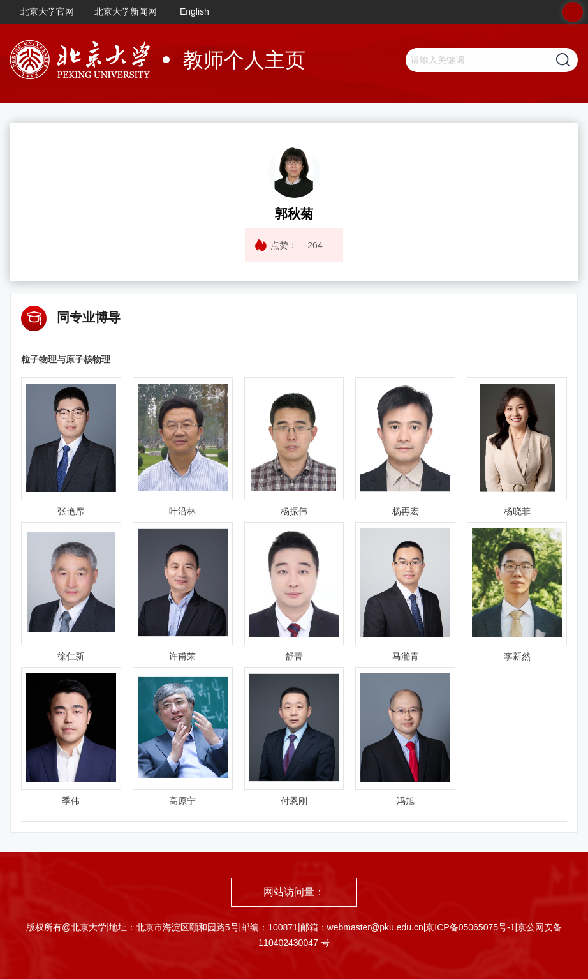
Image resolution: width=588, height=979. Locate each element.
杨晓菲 (517, 511)
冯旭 (406, 801)
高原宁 (182, 801)
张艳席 (70, 511)
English (194, 11)
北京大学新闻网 (125, 11)
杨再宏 (405, 511)
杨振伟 (294, 511)
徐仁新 (70, 656)
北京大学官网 (47, 11)
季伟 (71, 801)
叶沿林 (182, 511)
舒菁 (294, 656)
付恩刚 (294, 801)
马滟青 (405, 656)
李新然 (517, 656)
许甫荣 (182, 656)
